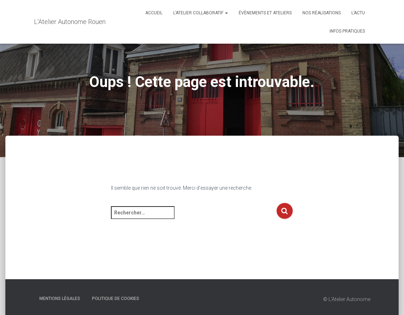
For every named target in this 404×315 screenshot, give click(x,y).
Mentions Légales (59, 298)
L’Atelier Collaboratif (200, 12)
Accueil (153, 12)
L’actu (358, 12)
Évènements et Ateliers (265, 12)
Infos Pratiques (347, 31)
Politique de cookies (115, 298)
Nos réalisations (321, 12)
